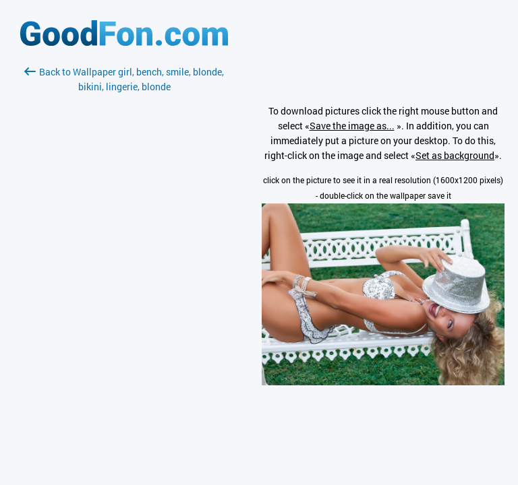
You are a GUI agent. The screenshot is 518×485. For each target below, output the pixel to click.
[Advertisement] (124, 254)
